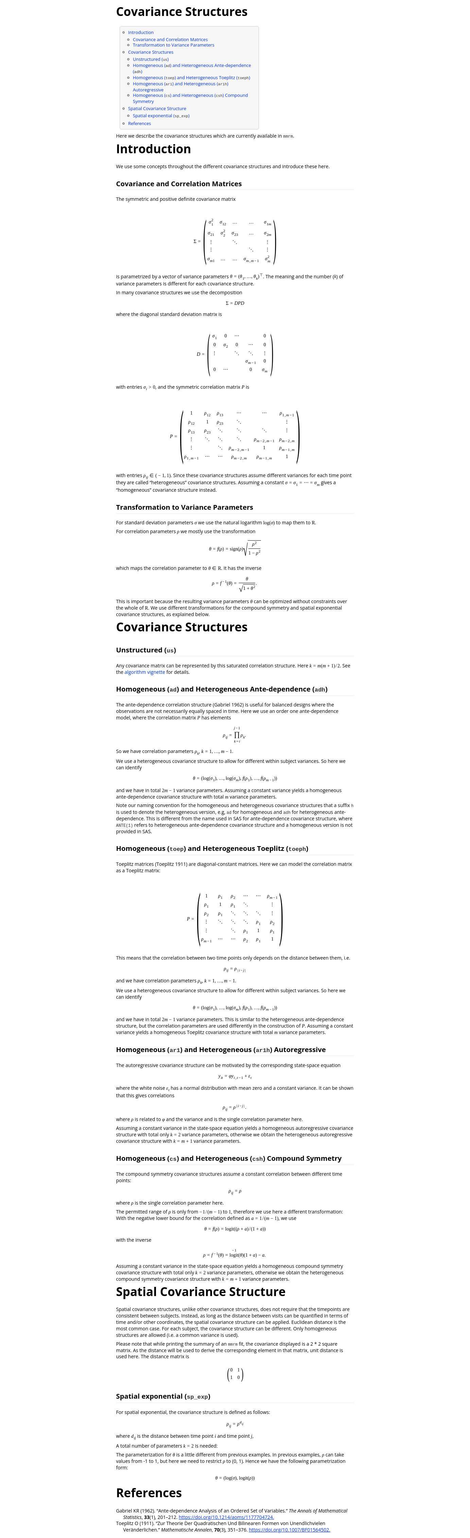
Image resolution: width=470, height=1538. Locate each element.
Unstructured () (151, 59)
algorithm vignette (145, 672)
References (139, 123)
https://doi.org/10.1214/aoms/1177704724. (226, 1517)
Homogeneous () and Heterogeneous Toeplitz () (191, 77)
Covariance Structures (150, 52)
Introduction (141, 32)
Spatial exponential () (161, 115)
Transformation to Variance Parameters (173, 45)
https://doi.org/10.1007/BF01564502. (289, 1529)
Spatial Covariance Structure (157, 108)
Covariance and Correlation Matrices (170, 39)
